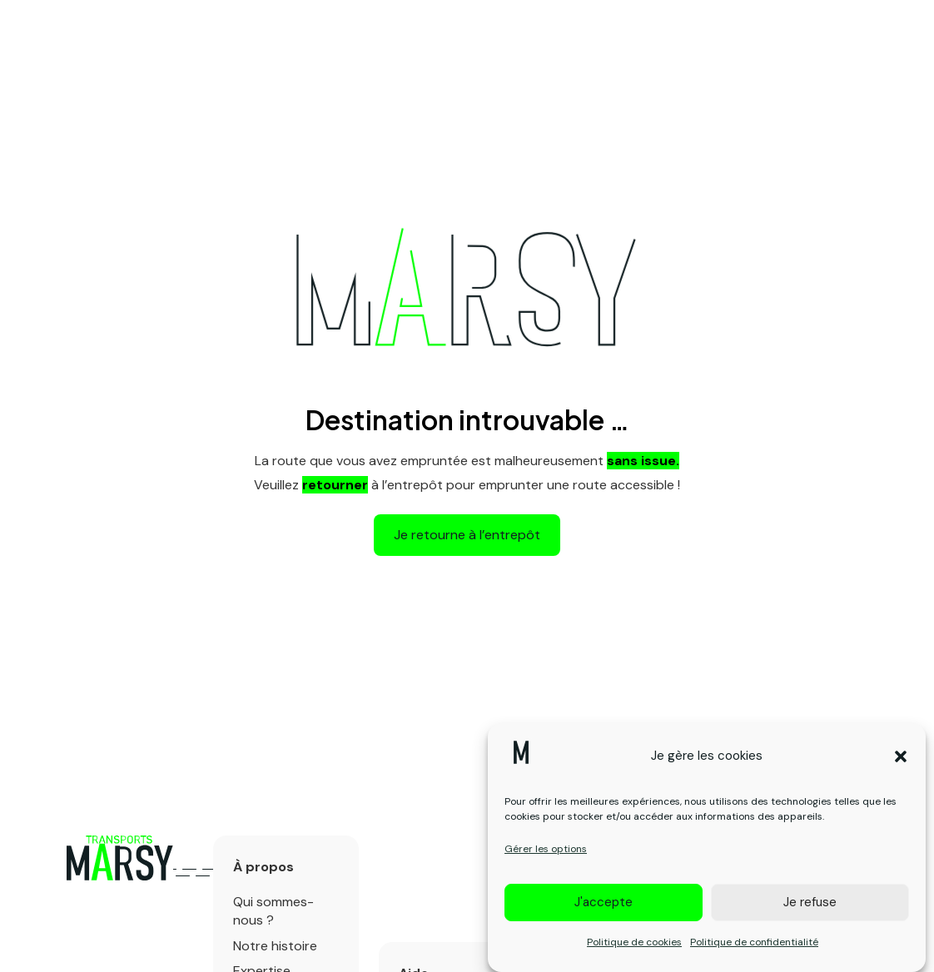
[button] (900, 764)
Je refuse (810, 909)
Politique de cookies (634, 949)
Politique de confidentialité (754, 949)
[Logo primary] (120, 858)
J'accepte (603, 909)
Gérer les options (545, 856)
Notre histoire (275, 946)
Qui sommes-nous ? (273, 911)
